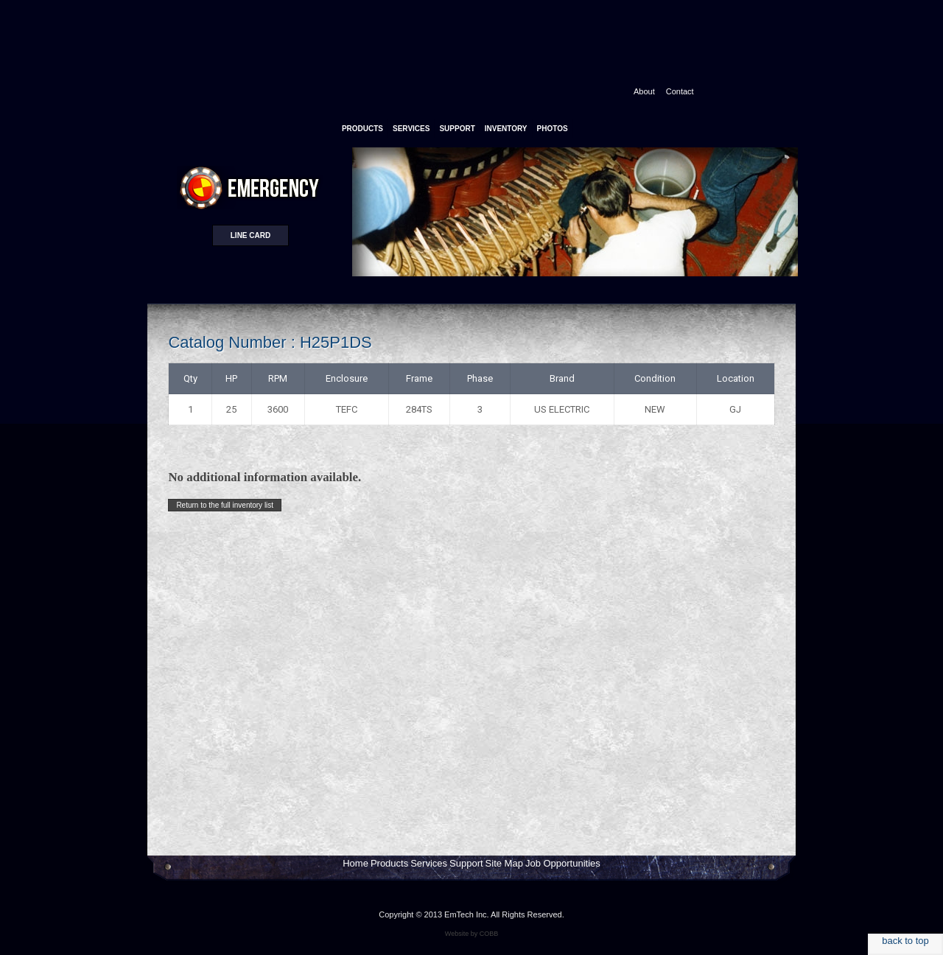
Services (428, 863)
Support (466, 863)
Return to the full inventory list (224, 505)
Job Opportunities (562, 863)
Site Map (504, 863)
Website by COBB (471, 933)
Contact (680, 91)
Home (355, 863)
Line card (250, 235)
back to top (905, 940)
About (644, 91)
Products (389, 863)
